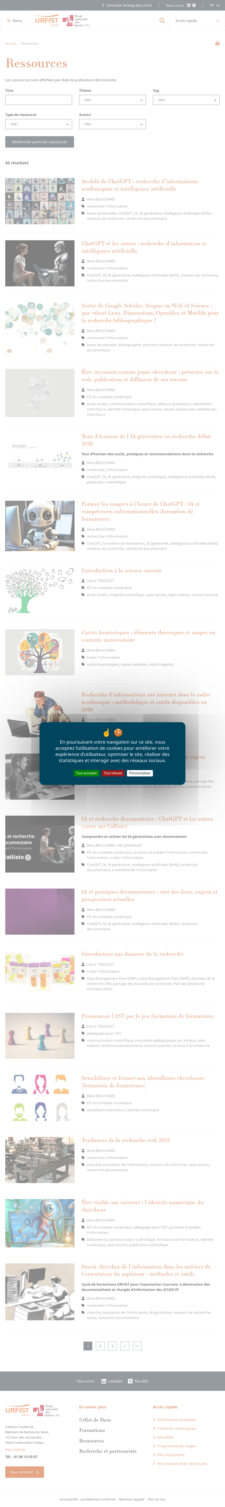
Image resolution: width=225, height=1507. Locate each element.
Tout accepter (86, 773)
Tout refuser (113, 773)
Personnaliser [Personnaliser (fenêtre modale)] (140, 773)
